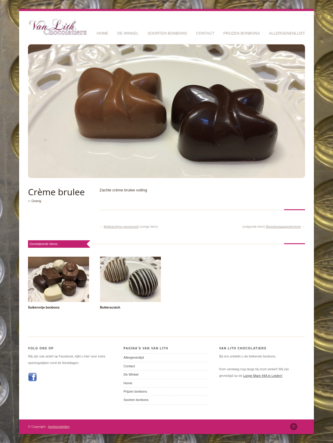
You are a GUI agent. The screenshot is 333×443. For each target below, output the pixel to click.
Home (102, 33)
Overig (36, 201)
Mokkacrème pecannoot (121, 226)
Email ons (293, 426)
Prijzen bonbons (241, 33)
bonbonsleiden (59, 426)
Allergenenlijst (287, 33)
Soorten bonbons (167, 33)
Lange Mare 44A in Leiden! (262, 375)
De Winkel (128, 33)
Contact (205, 33)
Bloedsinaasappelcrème (283, 226)
